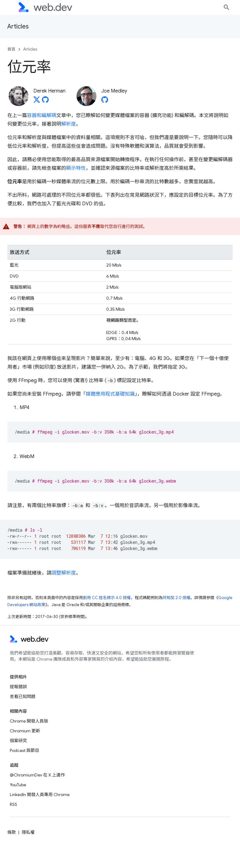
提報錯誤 (18, 686)
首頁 (11, 49)
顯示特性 (76, 168)
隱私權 (28, 832)
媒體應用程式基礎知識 (110, 394)
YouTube (18, 784)
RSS (13, 804)
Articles (18, 26)
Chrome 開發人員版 (29, 721)
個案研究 (18, 740)
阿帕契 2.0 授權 (176, 597)
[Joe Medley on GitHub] (104, 101)
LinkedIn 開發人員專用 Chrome (39, 794)
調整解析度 (63, 573)
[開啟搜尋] (226, 7)
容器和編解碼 (41, 115)
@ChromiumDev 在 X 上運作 (37, 775)
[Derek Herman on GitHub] (45, 101)
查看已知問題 (23, 696)
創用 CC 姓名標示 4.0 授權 (107, 597)
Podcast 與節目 (24, 750)
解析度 (68, 124)
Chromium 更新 (25, 731)
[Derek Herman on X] (36, 101)
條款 (11, 832)
